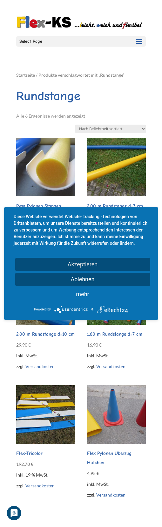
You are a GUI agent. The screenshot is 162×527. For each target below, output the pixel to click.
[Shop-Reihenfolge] (110, 129)
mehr (82, 294)
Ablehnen (82, 279)
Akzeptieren (83, 264)
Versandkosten (40, 366)
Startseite (25, 75)
